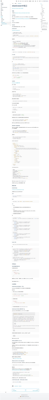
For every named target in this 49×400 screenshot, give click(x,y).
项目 (23, 1)
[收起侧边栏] (5, 392)
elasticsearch (43, 8)
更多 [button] (39, 1)
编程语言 (2, 10)
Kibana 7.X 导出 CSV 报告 (17, 358)
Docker (2, 15)
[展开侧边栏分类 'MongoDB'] (10, 19)
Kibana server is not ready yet (44, 27)
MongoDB (2, 19)
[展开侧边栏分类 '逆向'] (10, 14)
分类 (18, 1)
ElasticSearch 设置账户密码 (16, 82)
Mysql (2, 18)
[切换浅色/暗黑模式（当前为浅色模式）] (42, 1)
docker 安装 (43, 18)
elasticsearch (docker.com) (16, 30)
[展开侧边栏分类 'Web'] (10, 6)
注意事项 (42, 21)
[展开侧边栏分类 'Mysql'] (10, 18)
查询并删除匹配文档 (43, 20)
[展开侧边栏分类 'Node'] (10, 8)
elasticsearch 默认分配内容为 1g (44, 24)
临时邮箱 (30, 1)
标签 (20, 1)
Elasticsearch (3, 22)
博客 (16, 1)
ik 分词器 (43, 10)
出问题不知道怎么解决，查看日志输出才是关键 (44, 29)
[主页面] (13, 3)
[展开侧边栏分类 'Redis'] (10, 21)
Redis (2, 21)
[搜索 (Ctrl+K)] (45, 1)
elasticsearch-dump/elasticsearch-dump (18, 189)
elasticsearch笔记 (4, 23)
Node (1, 8)
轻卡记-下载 (26, 1)
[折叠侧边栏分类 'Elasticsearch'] (10, 22)
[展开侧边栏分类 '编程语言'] (10, 10)
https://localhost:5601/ (26, 18)
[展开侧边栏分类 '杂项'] (10, 25)
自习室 (33, 1)
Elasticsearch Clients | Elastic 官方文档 (17, 8)
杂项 (1, 25)
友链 (35, 1)
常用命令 (42, 19)
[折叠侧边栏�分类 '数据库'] (10, 17)
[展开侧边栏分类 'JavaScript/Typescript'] (10, 7)
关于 (37, 1)
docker (42, 7)
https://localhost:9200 (18, 18)
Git (1, 11)
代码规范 (2, 4)
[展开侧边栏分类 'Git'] (10, 11)
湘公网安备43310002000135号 (25, 396)
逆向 (1, 14)
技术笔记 (2, 3)
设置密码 (43, 11)
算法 (1, 12)
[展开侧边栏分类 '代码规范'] (10, 4)
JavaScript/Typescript (4, 7)
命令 (42, 17)
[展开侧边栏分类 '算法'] (10, 12)
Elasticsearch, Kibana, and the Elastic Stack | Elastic (22, 12)
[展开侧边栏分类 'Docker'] (10, 15)
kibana (42, 9)
